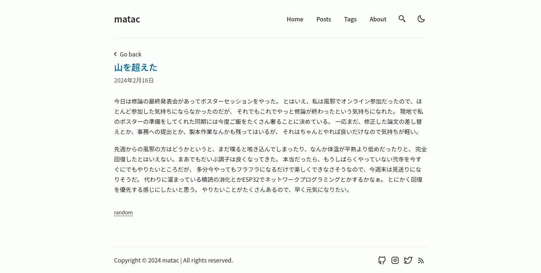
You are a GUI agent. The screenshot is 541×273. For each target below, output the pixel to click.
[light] (421, 19)
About (378, 18)
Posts (323, 18)
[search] (402, 19)
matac (127, 18)
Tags (350, 18)
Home (295, 18)
